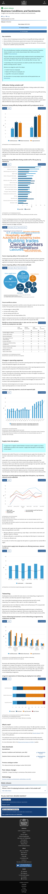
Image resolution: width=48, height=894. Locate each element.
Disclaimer (24, 886)
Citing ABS (24, 856)
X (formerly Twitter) (24, 875)
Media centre (24, 854)
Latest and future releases (24, 830)
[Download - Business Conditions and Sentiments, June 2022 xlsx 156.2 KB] (41, 752)
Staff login (24, 892)
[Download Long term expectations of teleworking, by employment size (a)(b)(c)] (42, 679)
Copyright (24, 884)
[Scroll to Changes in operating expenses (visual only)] (24, 360)
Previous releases (25, 27)
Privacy (24, 888)
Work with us (24, 852)
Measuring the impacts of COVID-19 (26, 742)
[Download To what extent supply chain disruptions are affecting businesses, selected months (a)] (42, 551)
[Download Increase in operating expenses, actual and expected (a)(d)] (42, 392)
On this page (25, 31)
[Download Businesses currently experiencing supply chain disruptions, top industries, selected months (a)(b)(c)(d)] (42, 480)
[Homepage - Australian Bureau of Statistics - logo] (24, 2)
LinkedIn (25, 877)
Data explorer (24, 840)
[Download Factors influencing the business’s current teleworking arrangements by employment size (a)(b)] (42, 621)
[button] (3, 3)
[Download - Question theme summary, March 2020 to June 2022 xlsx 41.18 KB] (41, 756)
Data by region (24, 834)
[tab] (4, 108)
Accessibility (24, 890)
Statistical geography (24, 836)
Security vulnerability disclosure (24, 862)
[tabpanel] (24, 241)
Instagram (24, 873)
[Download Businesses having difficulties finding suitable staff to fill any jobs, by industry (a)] (42, 164)
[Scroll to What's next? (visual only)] (12, 724)
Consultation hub (24, 858)
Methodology (7, 78)
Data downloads (13, 53)
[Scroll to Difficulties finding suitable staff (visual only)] (24, 85)
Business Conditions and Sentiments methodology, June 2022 (16, 779)
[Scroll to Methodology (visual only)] (12, 777)
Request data (24, 843)
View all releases (36, 733)
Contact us (24, 860)
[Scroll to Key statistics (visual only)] (12, 36)
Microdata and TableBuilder (24, 838)
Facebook (24, 871)
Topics (24, 832)
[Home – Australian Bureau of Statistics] (24, 822)
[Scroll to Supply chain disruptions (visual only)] (19, 441)
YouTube (25, 879)
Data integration (24, 842)
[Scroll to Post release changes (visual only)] (17, 770)
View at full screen (22, 227)
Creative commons (24, 882)
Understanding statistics (24, 845)
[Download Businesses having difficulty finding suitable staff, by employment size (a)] (42, 108)
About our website (24, 850)
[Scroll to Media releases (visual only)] (12, 783)
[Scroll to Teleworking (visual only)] (11, 593)
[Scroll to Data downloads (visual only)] (14, 747)
